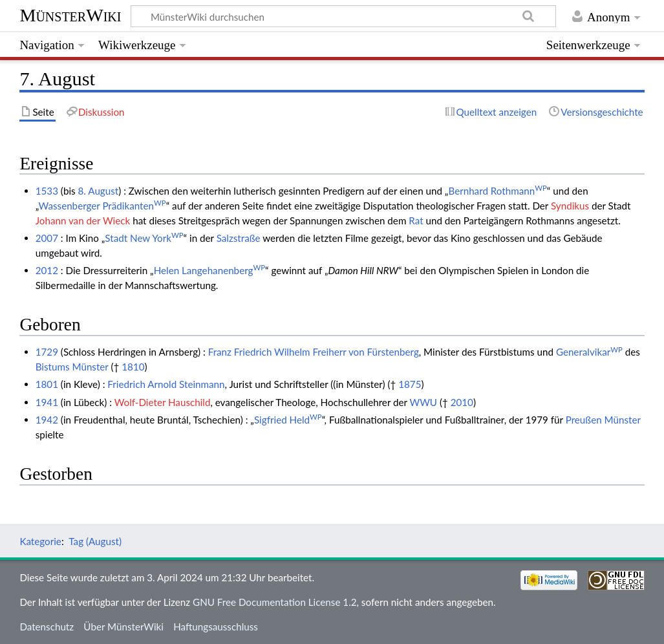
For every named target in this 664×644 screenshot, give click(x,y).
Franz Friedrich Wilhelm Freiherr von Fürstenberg (313, 352)
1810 (133, 366)
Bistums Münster (72, 366)
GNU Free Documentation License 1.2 (274, 602)
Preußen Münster (603, 419)
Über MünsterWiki (123, 626)
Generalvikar (589, 352)
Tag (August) (95, 541)
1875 (409, 384)
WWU (423, 402)
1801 (47, 384)
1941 (47, 402)
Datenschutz (46, 626)
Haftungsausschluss (215, 626)
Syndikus (570, 205)
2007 (47, 238)
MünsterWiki (70, 15)
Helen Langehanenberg (209, 270)
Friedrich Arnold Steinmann (165, 384)
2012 (47, 270)
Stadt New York (144, 238)
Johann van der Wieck (83, 220)
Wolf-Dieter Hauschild (162, 402)
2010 (462, 402)
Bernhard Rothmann (497, 191)
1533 (47, 191)
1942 (47, 419)
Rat (416, 220)
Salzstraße (239, 238)
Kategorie (40, 541)
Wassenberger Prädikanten (102, 205)
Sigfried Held (288, 419)
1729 (47, 352)
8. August (98, 191)
